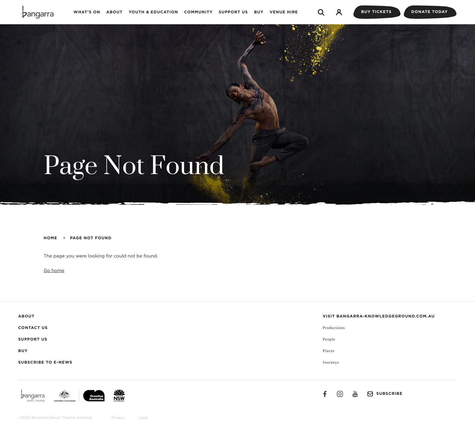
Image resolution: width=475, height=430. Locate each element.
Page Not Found (90, 238)
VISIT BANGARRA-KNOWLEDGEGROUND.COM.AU (379, 316)
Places (328, 350)
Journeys (331, 362)
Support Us (233, 12)
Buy (259, 12)
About (114, 12)
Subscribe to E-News (45, 362)
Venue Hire (284, 12)
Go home (54, 270)
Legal (143, 418)
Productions (334, 327)
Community (198, 12)
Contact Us (33, 328)
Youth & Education (153, 12)
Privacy (118, 418)
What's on (87, 12)
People (329, 339)
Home (50, 238)
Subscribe (384, 393)
